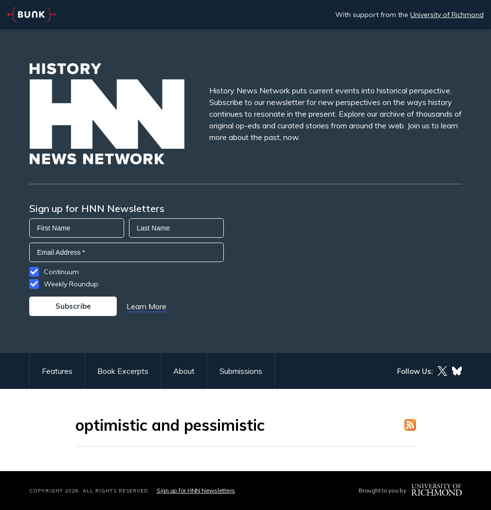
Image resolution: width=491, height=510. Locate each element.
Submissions (240, 371)
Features (57, 371)
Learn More (146, 306)
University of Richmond (447, 14)
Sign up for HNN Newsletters (196, 490)
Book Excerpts (122, 371)
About (184, 371)
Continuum (61, 271)
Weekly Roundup (71, 284)
